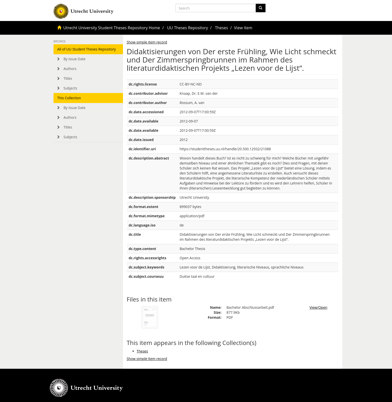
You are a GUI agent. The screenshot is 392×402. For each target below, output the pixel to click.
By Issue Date (75, 58)
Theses (221, 27)
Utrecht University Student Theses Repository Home (111, 27)
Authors (70, 68)
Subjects (70, 88)
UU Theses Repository (187, 27)
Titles (68, 78)
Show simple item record (147, 42)
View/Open (319, 307)
